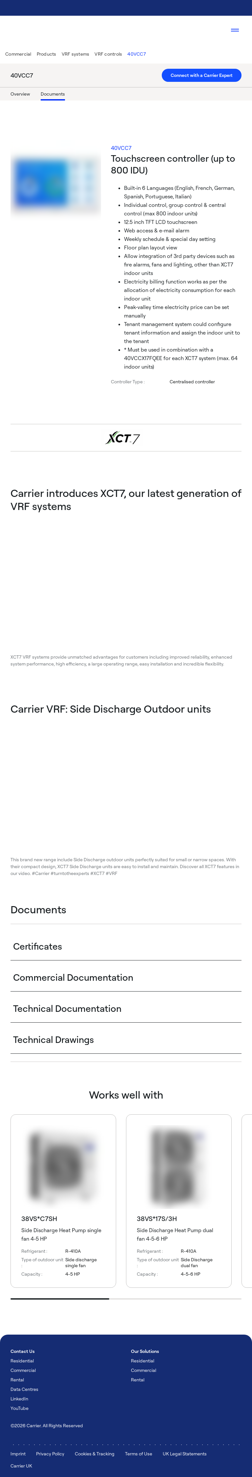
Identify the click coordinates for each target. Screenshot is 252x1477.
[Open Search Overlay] (215, 30)
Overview (20, 94)
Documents (53, 94)
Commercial (18, 54)
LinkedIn (19, 1398)
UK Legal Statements (185, 1453)
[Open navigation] (235, 30)
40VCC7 (136, 54)
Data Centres (24, 1389)
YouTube (19, 1408)
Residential (22, 1360)
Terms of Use (138, 1453)
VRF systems (76, 54)
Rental (17, 1379)
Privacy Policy (50, 1453)
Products (46, 54)
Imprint (18, 1453)
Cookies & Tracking (95, 1453)
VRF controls (108, 54)
